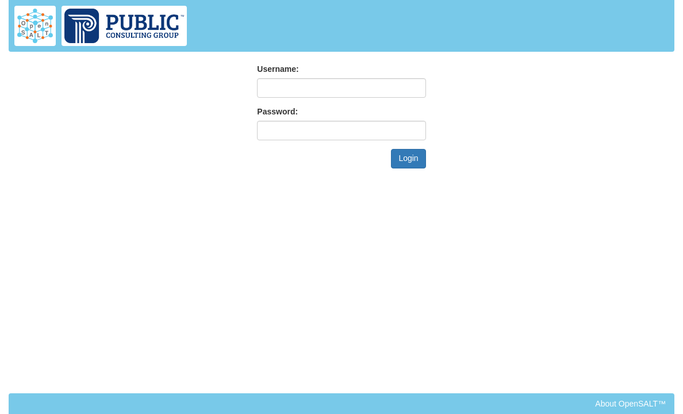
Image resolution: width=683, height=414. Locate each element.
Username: (277, 69)
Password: (277, 111)
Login (408, 158)
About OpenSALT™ (630, 403)
